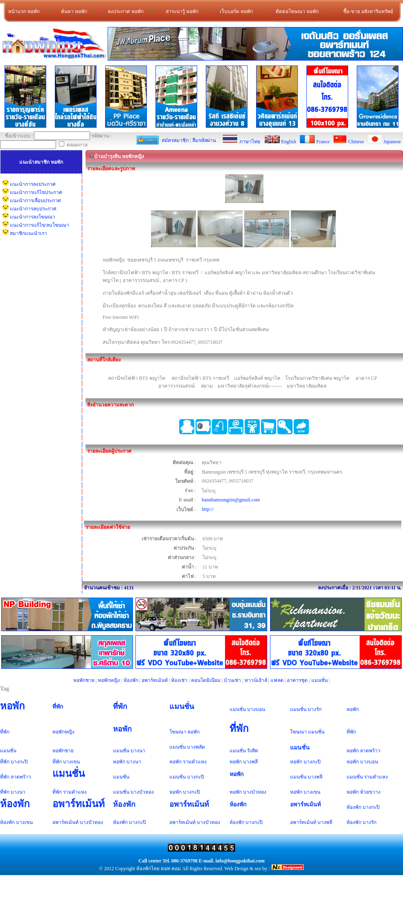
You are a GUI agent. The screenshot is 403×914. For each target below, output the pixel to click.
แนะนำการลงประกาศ (33, 184)
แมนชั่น (319, 680)
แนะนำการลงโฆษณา (32, 217)
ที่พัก (57, 706)
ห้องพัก (131, 680)
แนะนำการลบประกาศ (33, 209)
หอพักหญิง (109, 680)
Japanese (392, 141)
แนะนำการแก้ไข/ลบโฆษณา (39, 225)
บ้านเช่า (232, 680)
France (323, 141)
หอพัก (12, 706)
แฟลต (277, 680)
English (288, 141)
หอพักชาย (84, 680)
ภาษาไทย (249, 141)
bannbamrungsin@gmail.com (231, 500)
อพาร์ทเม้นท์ (155, 680)
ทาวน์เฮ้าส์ (256, 680)
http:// (208, 509)
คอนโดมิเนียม (206, 680)
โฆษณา (177, 732)
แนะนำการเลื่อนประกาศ (35, 200)
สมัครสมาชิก (175, 140)
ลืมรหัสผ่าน (204, 140)
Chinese (356, 141)
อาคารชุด (297, 680)
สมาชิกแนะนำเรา (28, 233)
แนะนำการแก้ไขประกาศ (36, 192)
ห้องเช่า (179, 680)
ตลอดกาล (73, 145)
